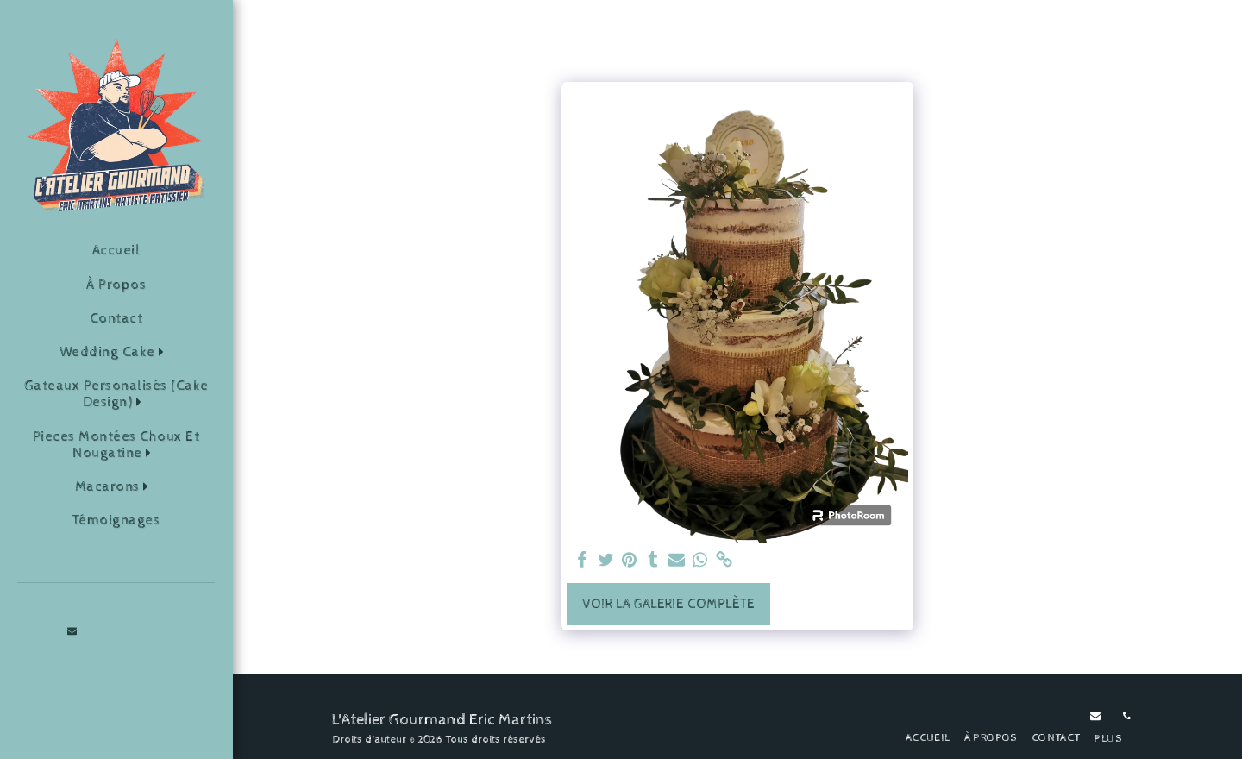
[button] (116, 352)
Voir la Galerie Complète (668, 604)
